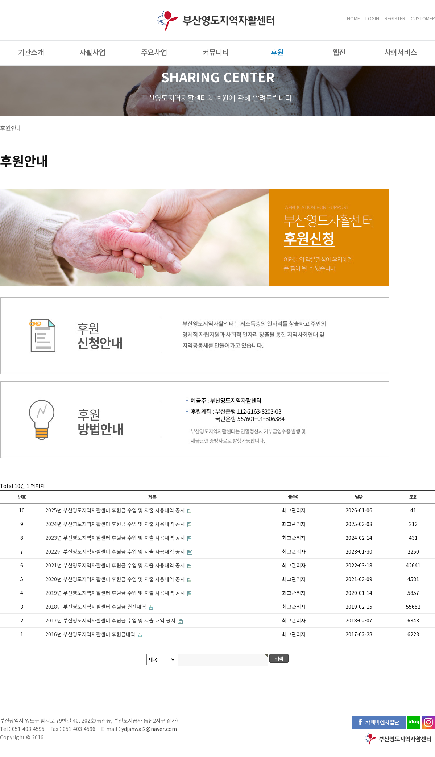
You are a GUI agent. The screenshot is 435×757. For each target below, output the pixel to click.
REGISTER (395, 18)
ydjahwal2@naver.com (149, 728)
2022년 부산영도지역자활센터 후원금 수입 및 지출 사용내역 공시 (115, 551)
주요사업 (154, 52)
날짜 (358, 496)
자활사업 (92, 52)
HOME (353, 18)
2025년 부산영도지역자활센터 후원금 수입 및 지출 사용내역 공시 (115, 510)
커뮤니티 (216, 52)
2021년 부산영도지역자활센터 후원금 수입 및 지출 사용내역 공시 (115, 565)
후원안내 (11, 128)
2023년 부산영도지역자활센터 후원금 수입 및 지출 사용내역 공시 (115, 537)
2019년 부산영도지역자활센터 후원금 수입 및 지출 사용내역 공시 (115, 592)
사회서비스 (400, 52)
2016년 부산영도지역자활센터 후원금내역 (91, 634)
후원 (277, 52)
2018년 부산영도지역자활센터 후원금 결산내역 (96, 606)
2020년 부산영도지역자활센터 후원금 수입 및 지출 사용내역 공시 (115, 579)
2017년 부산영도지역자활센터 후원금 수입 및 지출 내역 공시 (111, 620)
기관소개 (31, 52)
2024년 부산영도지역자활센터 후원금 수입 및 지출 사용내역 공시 (115, 524)
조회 (413, 496)
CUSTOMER (423, 18)
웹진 (338, 52)
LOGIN (372, 18)
